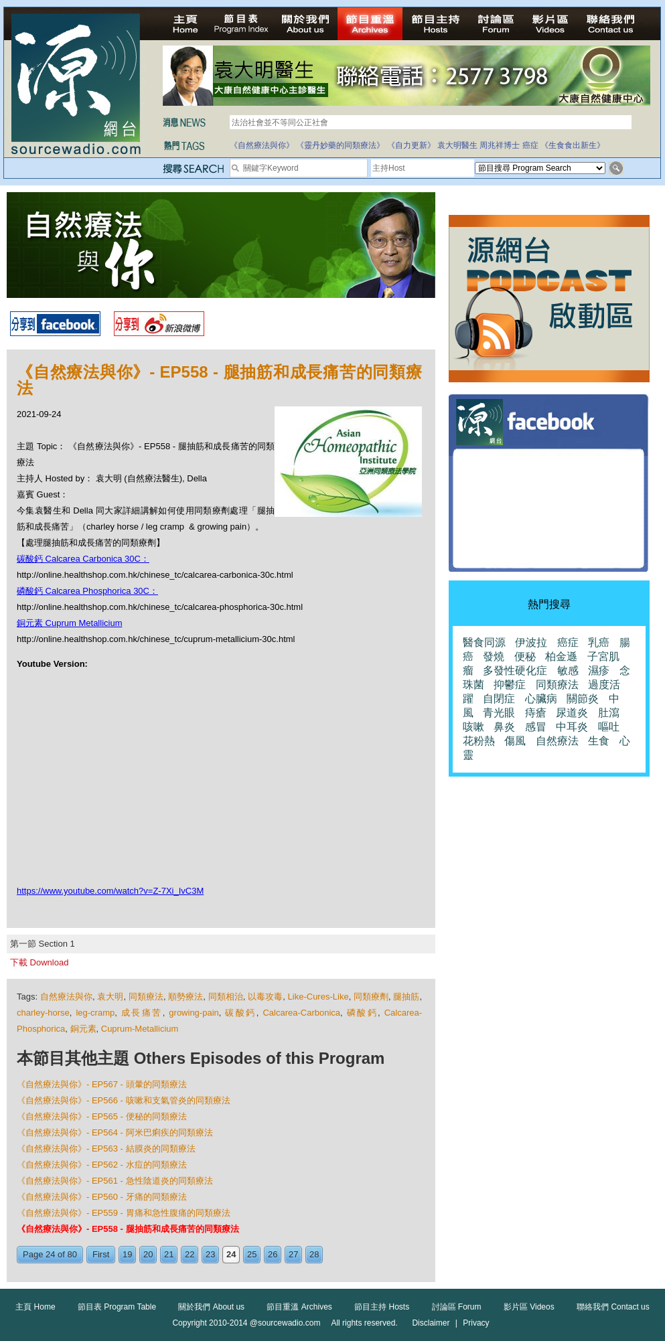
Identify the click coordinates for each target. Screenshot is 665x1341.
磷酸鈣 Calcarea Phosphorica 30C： (87, 591)
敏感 (568, 670)
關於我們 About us (211, 1307)
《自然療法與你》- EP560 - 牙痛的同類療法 (102, 1197)
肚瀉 (608, 712)
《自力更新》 (411, 145)
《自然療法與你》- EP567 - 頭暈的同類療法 (102, 1084)
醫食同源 (484, 642)
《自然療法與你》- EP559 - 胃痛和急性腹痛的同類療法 (123, 1213)
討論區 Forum (457, 1307)
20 (148, 1254)
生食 (598, 740)
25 (251, 1254)
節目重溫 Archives (299, 1307)
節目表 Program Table (117, 1307)
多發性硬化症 (515, 670)
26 (272, 1254)
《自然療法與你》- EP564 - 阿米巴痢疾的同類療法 (115, 1132)
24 (231, 1254)
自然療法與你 (66, 997)
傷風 (515, 740)
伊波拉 (531, 642)
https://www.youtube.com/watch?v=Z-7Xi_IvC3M (110, 891)
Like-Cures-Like (318, 997)
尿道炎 (572, 712)
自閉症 (499, 698)
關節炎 (583, 698)
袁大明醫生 (457, 145)
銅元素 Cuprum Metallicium (69, 623)
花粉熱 (479, 740)
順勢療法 (185, 997)
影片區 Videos (529, 1307)
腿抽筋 (406, 997)
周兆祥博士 (499, 145)
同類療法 (146, 997)
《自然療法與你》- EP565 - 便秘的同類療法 (102, 1116)
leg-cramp (95, 1013)
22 (189, 1254)
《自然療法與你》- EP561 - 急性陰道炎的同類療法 (115, 1181)
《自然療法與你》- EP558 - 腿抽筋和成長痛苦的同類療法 (128, 1229)
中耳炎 (572, 726)
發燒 (493, 656)
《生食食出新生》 (572, 145)
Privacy (476, 1323)
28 (314, 1254)
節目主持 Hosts (381, 1307)
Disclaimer (430, 1323)
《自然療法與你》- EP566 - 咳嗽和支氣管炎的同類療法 (123, 1100)
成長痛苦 (142, 1013)
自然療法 (557, 740)
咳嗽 (473, 726)
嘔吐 (608, 726)
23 (210, 1254)
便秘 (525, 656)
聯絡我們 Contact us (613, 1307)
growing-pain (193, 1013)
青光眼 (499, 712)
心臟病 (541, 698)
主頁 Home (35, 1307)
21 (168, 1254)
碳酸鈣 (240, 1013)
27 (293, 1254)
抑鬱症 (510, 684)
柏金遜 (561, 656)
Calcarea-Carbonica (301, 1013)
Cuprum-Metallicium (140, 1029)
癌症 (530, 145)
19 (127, 1254)
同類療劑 (371, 997)
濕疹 (598, 670)
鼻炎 (504, 726)
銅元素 (83, 1029)
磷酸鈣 (362, 1013)
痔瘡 (535, 712)
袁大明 (110, 997)
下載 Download (39, 962)
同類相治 (225, 997)
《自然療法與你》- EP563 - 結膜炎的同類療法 (106, 1148)
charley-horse (43, 1013)
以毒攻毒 (265, 997)
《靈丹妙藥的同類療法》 (340, 145)
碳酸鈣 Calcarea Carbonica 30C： (83, 559)
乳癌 (598, 642)
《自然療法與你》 (262, 145)
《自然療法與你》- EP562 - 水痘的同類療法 (102, 1165)
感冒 (535, 726)
